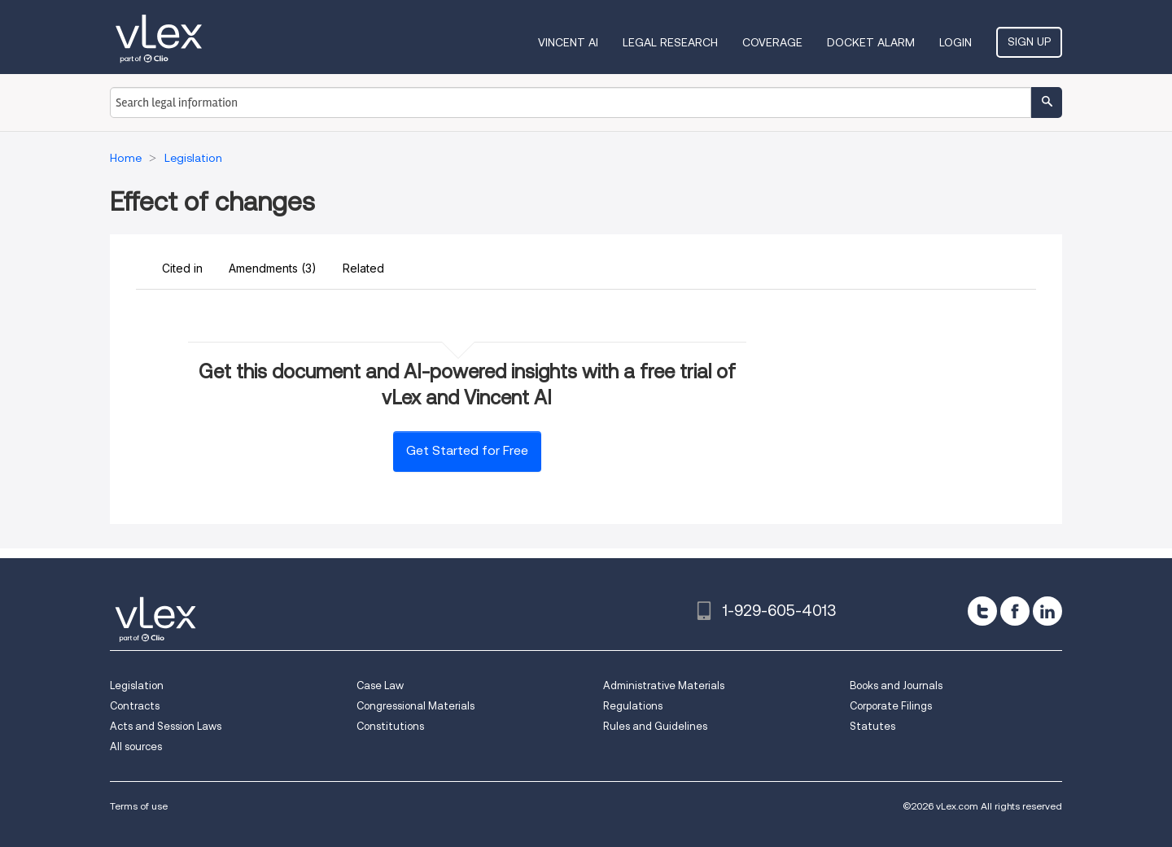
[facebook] (1015, 611)
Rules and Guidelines (655, 726)
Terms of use (139, 806)
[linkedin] (1047, 611)
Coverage (772, 42)
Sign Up (1029, 41)
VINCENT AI (568, 42)
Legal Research (670, 42)
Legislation (137, 685)
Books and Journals (896, 685)
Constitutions (390, 726)
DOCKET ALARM (871, 42)
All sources (136, 746)
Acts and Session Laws (165, 726)
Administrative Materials (663, 685)
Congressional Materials (415, 706)
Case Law (380, 685)
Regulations (633, 706)
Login (955, 42)
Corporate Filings (891, 706)
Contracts (135, 706)
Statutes (872, 726)
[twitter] (982, 611)
